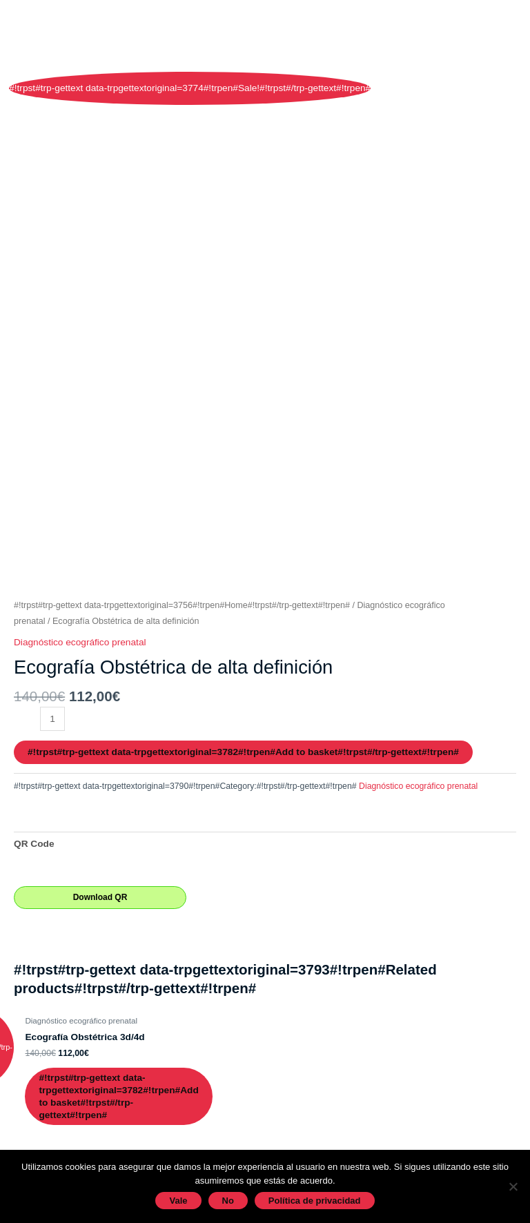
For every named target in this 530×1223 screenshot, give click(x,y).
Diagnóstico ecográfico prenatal (80, 642)
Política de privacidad (314, 1200)
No (228, 1200)
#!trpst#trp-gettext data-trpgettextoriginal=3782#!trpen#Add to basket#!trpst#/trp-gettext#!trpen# (243, 752)
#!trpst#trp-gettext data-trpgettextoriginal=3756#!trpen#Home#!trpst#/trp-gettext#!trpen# (182, 605)
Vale (178, 1200)
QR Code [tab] (34, 844)
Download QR (100, 897)
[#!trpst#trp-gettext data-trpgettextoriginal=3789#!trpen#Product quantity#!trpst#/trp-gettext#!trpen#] (52, 719)
